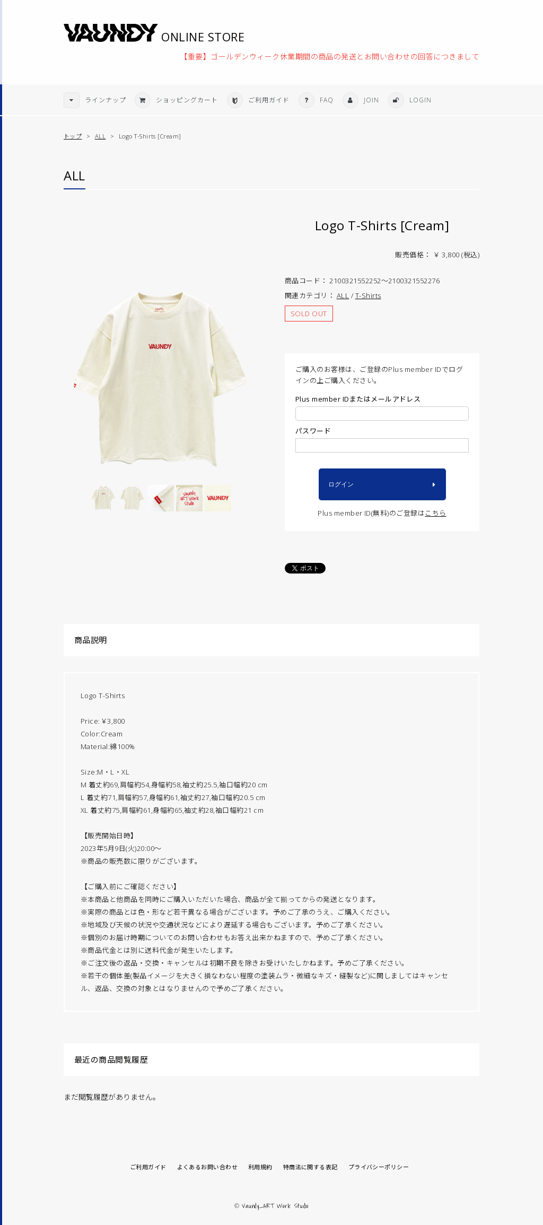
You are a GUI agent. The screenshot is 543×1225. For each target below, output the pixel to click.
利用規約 (260, 1167)
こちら (435, 513)
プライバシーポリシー (378, 1167)
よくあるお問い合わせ (207, 1167)
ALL (100, 136)
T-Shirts (368, 295)
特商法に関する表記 (310, 1167)
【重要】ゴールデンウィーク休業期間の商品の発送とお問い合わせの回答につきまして (329, 55)
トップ (73, 136)
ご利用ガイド (148, 1167)
